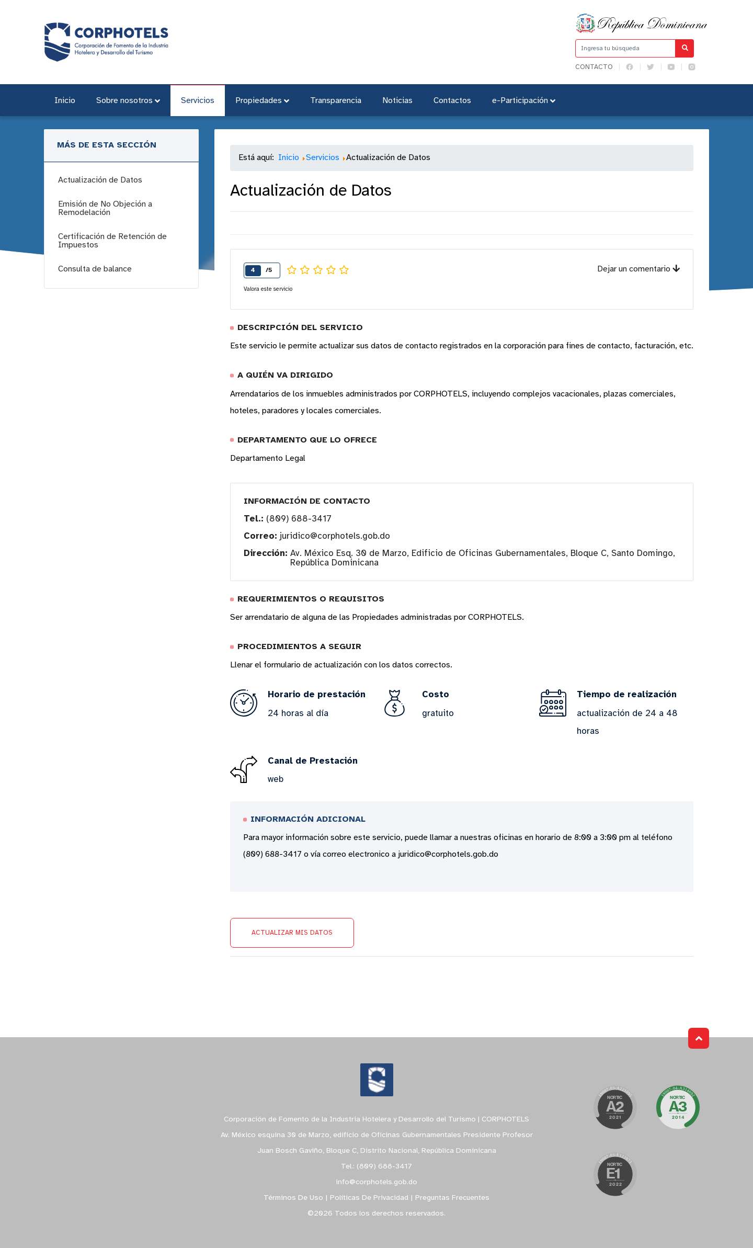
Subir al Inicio (698, 1038)
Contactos (452, 100)
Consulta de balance (95, 269)
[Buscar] (685, 48)
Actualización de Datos (100, 180)
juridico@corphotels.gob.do (335, 536)
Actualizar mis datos (292, 932)
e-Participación (523, 100)
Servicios (197, 100)
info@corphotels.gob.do (376, 1182)
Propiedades (262, 100)
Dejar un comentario (638, 269)
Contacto (594, 67)
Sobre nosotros (128, 100)
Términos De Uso (293, 1198)
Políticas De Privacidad (369, 1198)
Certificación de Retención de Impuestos (112, 240)
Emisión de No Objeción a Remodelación (105, 208)
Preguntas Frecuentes (452, 1198)
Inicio (64, 100)
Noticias (397, 100)
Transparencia (335, 100)
